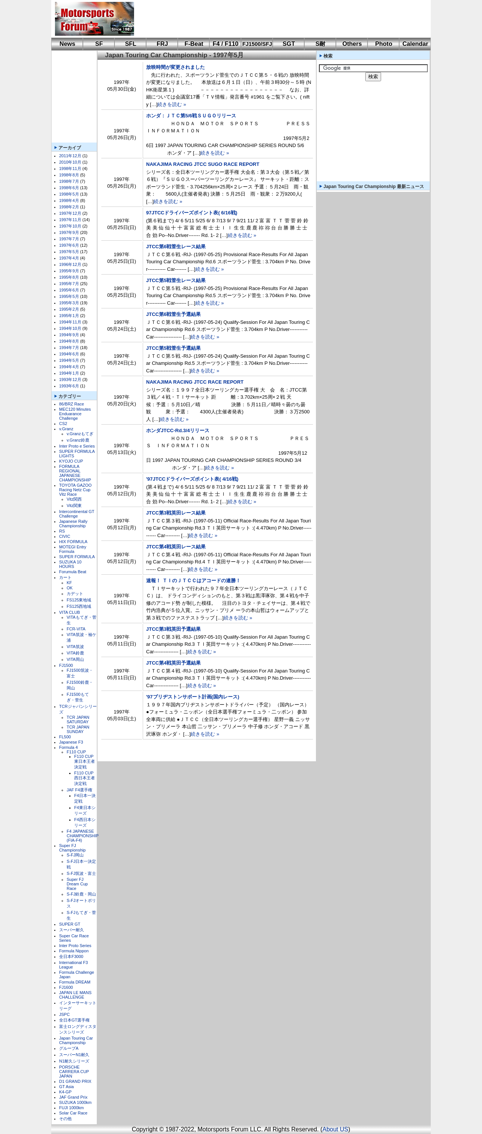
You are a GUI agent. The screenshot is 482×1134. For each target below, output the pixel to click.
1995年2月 (69, 309)
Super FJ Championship (72, 847)
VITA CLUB (69, 612)
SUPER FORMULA (77, 556)
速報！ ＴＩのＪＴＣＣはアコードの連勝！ (193, 580)
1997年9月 (69, 232)
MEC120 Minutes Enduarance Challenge (75, 414)
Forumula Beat (72, 571)
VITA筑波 (75, 646)
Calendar (415, 44)
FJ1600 (66, 987)
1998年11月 (70, 168)
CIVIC (64, 536)
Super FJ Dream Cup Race (77, 884)
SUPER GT (69, 924)
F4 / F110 (225, 44)
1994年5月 (69, 360)
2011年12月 (70, 155)
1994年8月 (69, 341)
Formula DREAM (74, 982)
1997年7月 (69, 239)
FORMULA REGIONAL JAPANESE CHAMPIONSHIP (75, 473)
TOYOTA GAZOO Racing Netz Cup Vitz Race (75, 489)
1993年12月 (70, 379)
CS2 (63, 423)
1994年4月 (69, 366)
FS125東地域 (79, 600)
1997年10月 (70, 226)
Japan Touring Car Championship (76, 1040)
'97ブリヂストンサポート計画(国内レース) (192, 697)
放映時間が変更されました (175, 67)
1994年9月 (69, 334)
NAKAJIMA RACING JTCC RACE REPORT (195, 382)
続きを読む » (171, 104)
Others (352, 44)
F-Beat (194, 44)
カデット (75, 593)
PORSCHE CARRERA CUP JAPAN (74, 1071)
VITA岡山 (75, 659)
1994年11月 (70, 322)
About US (335, 1129)
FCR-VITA (76, 629)
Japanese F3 (71, 742)
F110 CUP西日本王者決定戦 (84, 778)
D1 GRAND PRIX (75, 1081)
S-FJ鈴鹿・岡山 (81, 894)
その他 (65, 1118)
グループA (68, 1048)
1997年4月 (69, 258)
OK (70, 588)
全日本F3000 (71, 956)
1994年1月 (69, 373)
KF (69, 582)
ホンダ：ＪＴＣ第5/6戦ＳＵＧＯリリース (191, 115)
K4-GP (65, 1092)
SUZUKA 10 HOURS (70, 564)
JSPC (64, 1014)
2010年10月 (70, 162)
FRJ (162, 44)
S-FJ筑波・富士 (81, 873)
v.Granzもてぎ (80, 433)
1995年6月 (69, 290)
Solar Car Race (73, 1113)
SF (99, 44)
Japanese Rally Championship (73, 523)
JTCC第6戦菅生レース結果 (176, 246)
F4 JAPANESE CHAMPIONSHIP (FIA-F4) (83, 836)
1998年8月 (69, 175)
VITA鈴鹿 (75, 653)
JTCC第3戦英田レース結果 (176, 513)
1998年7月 (69, 181)
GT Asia (66, 1086)
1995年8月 (69, 277)
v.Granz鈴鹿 (78, 440)
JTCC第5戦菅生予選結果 (173, 348)
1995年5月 (69, 296)
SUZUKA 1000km (75, 1102)
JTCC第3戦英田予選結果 (173, 629)
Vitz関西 (74, 499)
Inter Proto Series (75, 945)
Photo (383, 44)
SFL (130, 44)
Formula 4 (68, 747)
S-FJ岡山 (75, 855)
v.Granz (66, 429)
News (67, 44)
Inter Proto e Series (77, 446)
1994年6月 (69, 354)
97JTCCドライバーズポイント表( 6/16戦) (191, 213)
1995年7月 (69, 283)
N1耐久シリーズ (74, 1061)
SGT (289, 44)
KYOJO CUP (71, 461)
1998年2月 (69, 207)
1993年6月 (69, 386)
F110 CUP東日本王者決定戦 (84, 761)
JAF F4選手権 (79, 790)
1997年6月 (69, 245)
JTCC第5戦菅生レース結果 (176, 280)
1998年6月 (69, 187)
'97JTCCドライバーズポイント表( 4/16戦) (192, 479)
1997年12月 (70, 213)
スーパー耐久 (71, 930)
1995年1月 (69, 315)
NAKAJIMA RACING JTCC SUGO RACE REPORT (202, 164)
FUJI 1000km (71, 1107)
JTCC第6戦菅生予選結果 (173, 314)
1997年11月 (70, 219)
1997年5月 (69, 251)
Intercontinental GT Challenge (76, 513)
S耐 (321, 44)
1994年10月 (70, 328)
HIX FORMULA (73, 541)
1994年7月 (69, 347)
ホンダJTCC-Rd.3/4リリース (177, 430)
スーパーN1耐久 (74, 1054)
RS (62, 531)
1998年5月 (69, 194)
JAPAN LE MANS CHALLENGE (75, 994)
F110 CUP (76, 752)
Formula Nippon (73, 951)
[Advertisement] (277, 19)
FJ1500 (66, 665)
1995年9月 (69, 271)
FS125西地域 (79, 606)
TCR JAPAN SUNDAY (78, 729)
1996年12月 (70, 264)
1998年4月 (69, 200)
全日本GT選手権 (74, 1020)
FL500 (65, 737)
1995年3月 (69, 303)
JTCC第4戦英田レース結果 (176, 547)
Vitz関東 (74, 505)
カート (65, 577)
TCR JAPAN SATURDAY (78, 719)
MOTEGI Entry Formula (72, 549)
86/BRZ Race (71, 404)
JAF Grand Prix (73, 1097)
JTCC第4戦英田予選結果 (173, 663)
